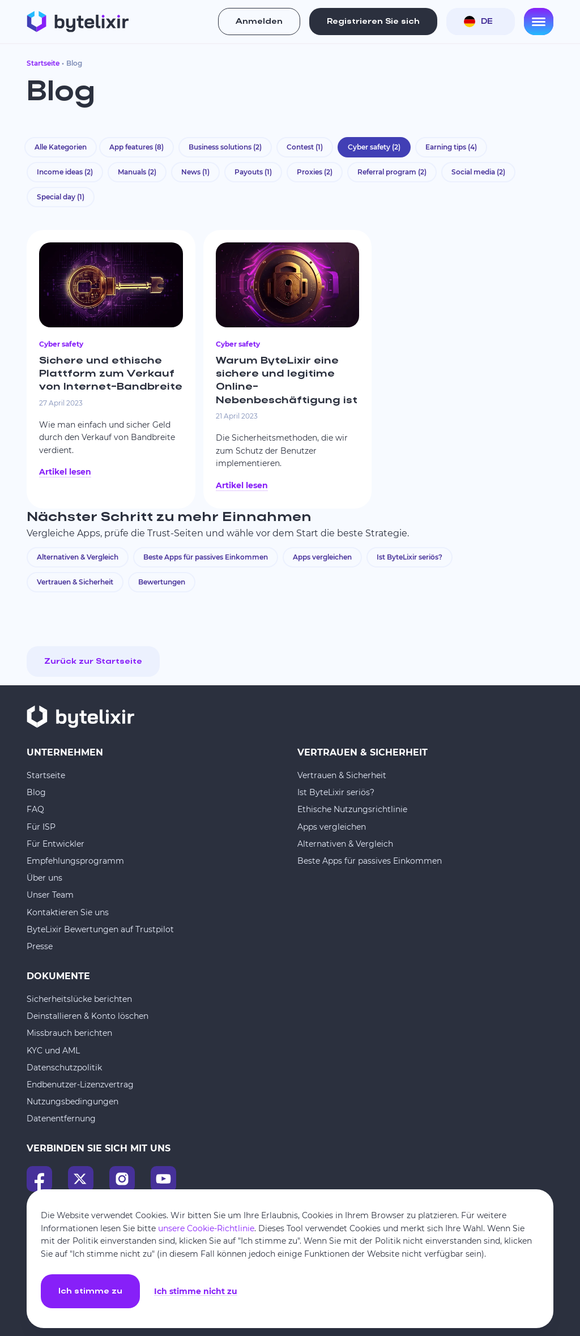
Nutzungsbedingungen (72, 1101)
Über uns (44, 878)
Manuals (137, 172)
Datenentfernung (61, 1118)
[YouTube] (163, 1179)
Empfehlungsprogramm (75, 861)
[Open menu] (538, 21)
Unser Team (50, 895)
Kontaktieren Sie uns (68, 912)
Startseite (43, 63)
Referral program (392, 172)
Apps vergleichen (322, 557)
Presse (40, 946)
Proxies (314, 172)
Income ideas (65, 172)
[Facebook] (39, 1179)
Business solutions (225, 147)
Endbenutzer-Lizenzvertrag (80, 1084)
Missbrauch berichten (69, 1033)
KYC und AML (53, 1050)
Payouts (253, 172)
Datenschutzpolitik (64, 1067)
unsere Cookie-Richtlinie (206, 1228)
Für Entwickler (55, 844)
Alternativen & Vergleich (77, 557)
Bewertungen (161, 582)
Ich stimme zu (90, 1291)
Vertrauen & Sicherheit (75, 582)
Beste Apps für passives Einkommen (205, 557)
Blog (36, 792)
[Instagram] (122, 1179)
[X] (80, 1179)
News (195, 172)
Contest (305, 147)
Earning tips (451, 147)
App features (136, 147)
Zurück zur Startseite (93, 662)
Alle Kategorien (61, 147)
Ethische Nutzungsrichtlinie (352, 809)
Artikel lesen (65, 472)
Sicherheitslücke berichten (79, 999)
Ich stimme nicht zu (195, 1291)
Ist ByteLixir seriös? (409, 557)
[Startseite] (78, 21)
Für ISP (41, 827)
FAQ (35, 809)
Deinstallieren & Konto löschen (87, 1016)
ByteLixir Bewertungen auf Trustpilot (100, 929)
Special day (60, 197)
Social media (478, 172)
